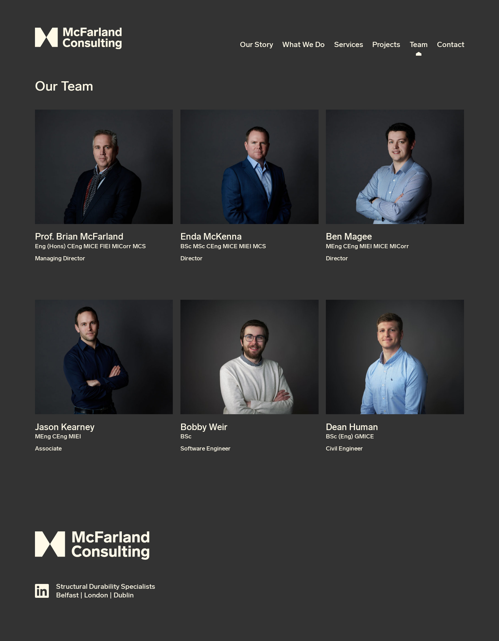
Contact (450, 44)
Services (348, 44)
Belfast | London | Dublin (95, 595)
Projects (386, 44)
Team (419, 44)
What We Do (303, 44)
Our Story (256, 44)
